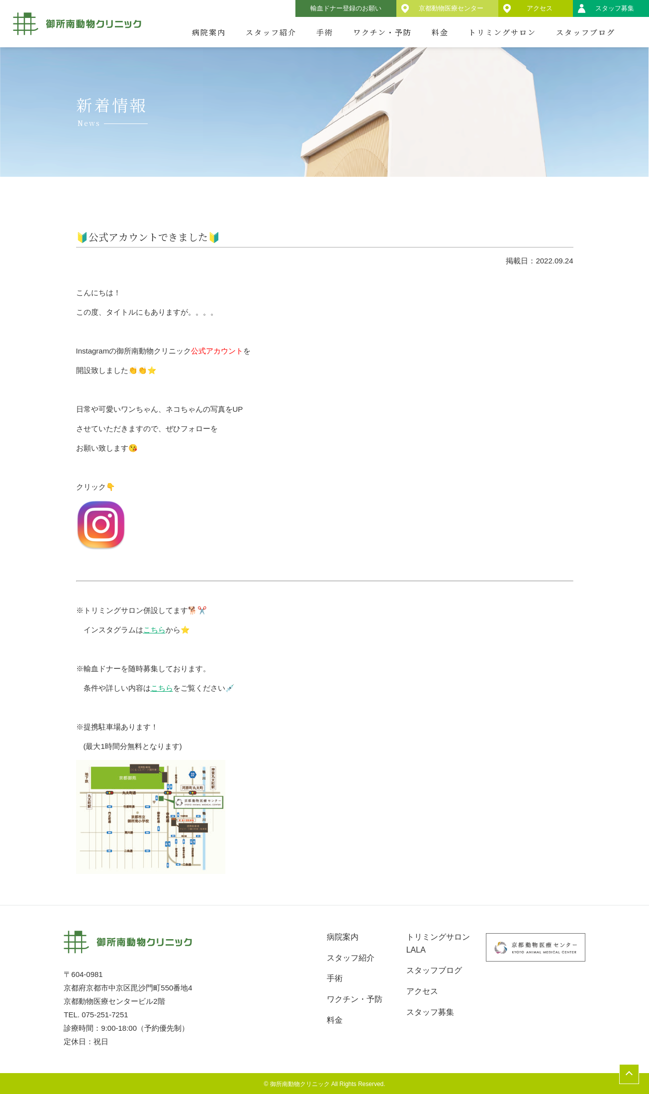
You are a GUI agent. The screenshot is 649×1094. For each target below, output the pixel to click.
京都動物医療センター (451, 8)
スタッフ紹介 (271, 32)
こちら (154, 629)
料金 (440, 32)
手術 (324, 32)
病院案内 (209, 32)
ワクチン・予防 (382, 32)
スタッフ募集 (614, 8)
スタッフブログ (585, 32)
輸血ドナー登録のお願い (345, 8)
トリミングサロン (502, 32)
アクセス (540, 8)
